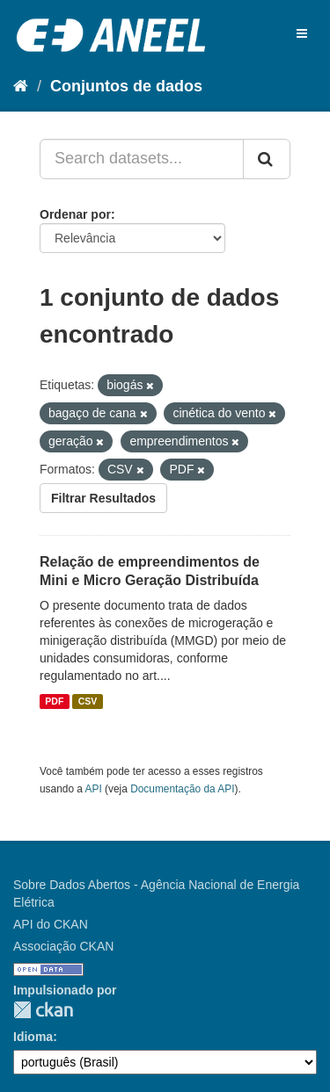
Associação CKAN (63, 946)
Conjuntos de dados (126, 86)
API (93, 789)
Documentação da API (182, 789)
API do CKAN (50, 924)
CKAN (43, 1010)
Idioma (33, 1037)
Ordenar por (75, 214)
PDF (54, 701)
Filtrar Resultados (103, 498)
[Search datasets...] (142, 159)
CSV (88, 701)
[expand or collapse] (302, 33)
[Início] (20, 86)
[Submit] (266, 159)
